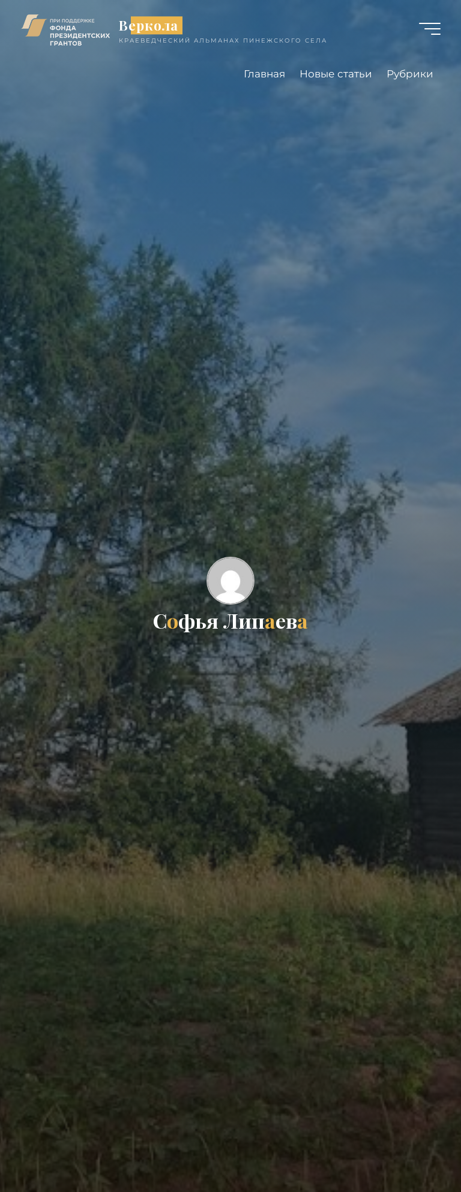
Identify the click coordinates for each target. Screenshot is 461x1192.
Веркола (149, 25)
